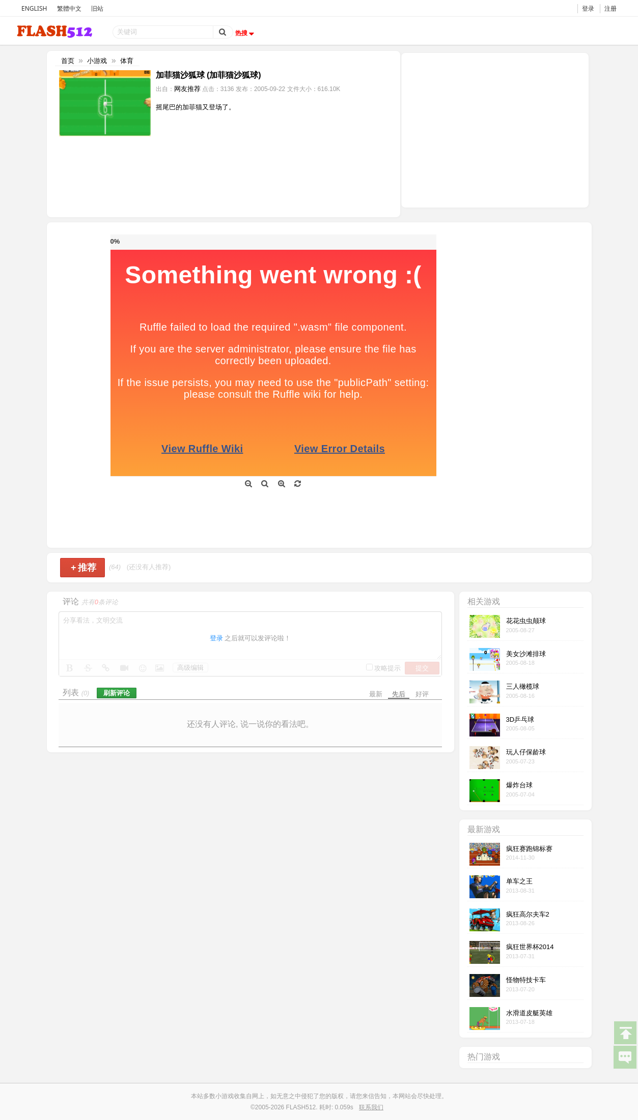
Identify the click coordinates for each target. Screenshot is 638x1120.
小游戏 (97, 61)
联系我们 (371, 1107)
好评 (422, 694)
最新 (375, 694)
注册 (610, 8)
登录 (588, 8)
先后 (398, 694)
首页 (67, 61)
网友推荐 (187, 89)
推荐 (84, 568)
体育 (126, 61)
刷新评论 (116, 693)
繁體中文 (69, 8)
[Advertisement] (494, 129)
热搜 (246, 33)
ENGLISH (34, 8)
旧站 (97, 8)
